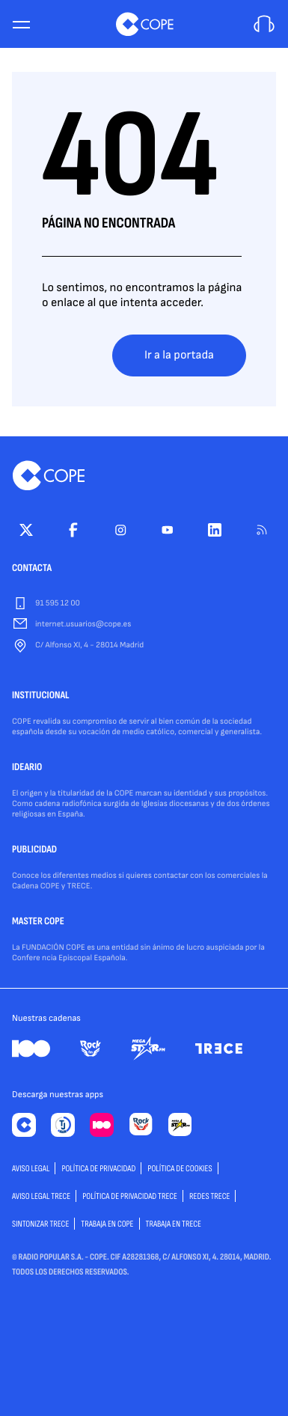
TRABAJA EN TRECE (174, 1224)
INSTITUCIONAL (41, 696)
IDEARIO (27, 768)
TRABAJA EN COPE (107, 1224)
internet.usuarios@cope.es (83, 624)
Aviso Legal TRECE (41, 1196)
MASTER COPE (38, 922)
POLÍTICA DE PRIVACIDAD (98, 1168)
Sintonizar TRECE (40, 1224)
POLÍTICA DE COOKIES (179, 1168)
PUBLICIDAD (34, 850)
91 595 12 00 (57, 603)
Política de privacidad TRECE (129, 1196)
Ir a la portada (179, 355)
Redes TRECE (209, 1196)
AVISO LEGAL (30, 1168)
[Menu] (21, 24)
